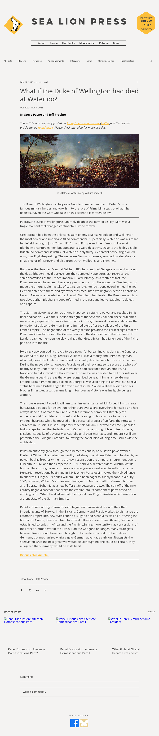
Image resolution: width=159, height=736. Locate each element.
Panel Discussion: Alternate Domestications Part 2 (26, 651)
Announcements (56, 61)
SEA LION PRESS (80, 21)
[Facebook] (74, 723)
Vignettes (37, 61)
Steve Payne (27, 578)
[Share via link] (45, 590)
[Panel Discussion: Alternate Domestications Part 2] (27, 630)
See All (151, 611)
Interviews (75, 61)
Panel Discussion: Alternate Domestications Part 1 (78, 651)
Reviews (22, 61)
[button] (150, 61)
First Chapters (127, 61)
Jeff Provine (42, 578)
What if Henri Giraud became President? (126, 651)
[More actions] (137, 82)
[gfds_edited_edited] (84, 723)
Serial (89, 61)
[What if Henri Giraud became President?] (131, 630)
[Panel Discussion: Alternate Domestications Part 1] (79, 630)
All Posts (8, 61)
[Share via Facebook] (21, 590)
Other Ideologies (106, 61)
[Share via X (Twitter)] (29, 590)
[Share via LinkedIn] (37, 590)
